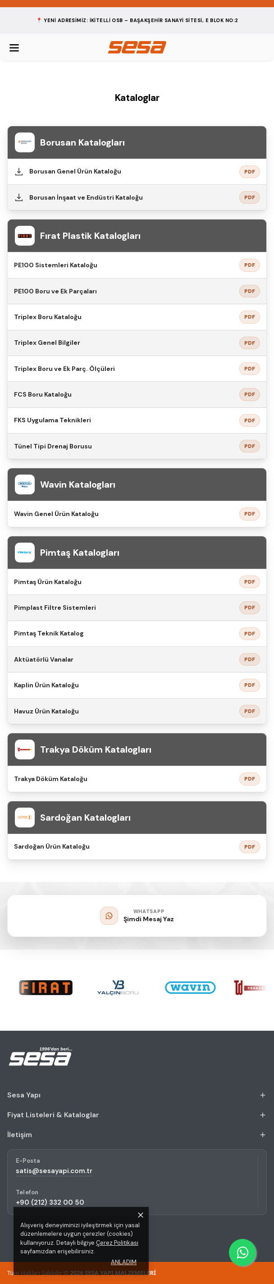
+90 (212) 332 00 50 (50, 1202)
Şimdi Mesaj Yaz (148, 919)
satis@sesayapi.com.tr (54, 1170)
